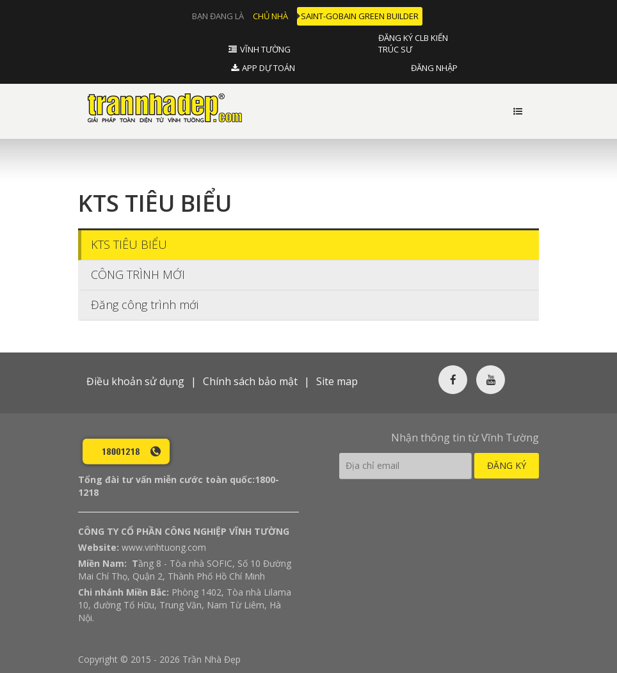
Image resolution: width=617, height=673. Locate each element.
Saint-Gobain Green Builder (360, 16)
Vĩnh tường (265, 49)
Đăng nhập (434, 68)
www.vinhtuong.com (164, 545)
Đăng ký (506, 463)
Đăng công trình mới (144, 302)
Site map (337, 379)
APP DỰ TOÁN (268, 68)
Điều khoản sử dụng (135, 379)
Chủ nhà (270, 16)
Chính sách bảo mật (250, 379)
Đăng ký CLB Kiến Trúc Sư (413, 44)
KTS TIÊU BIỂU (129, 241)
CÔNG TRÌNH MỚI (138, 272)
